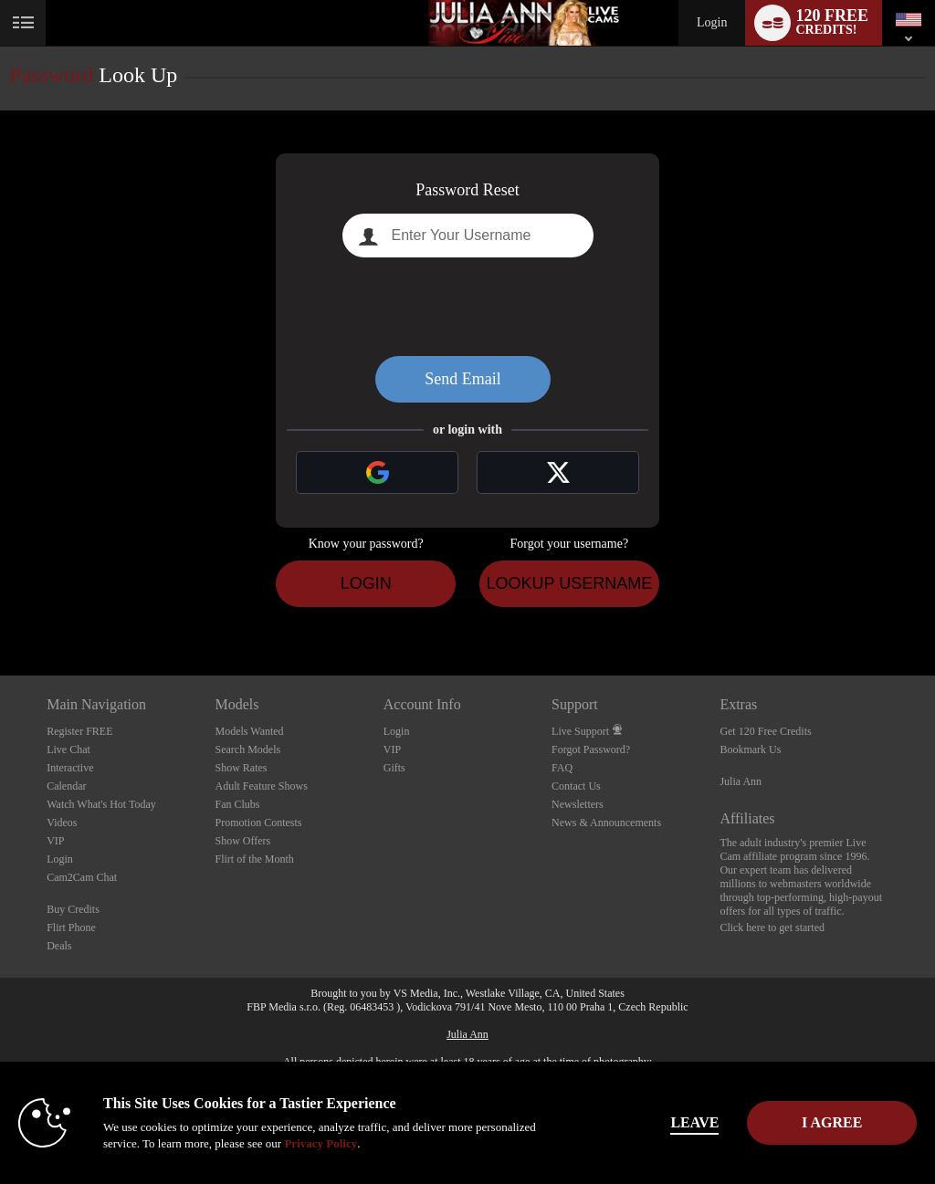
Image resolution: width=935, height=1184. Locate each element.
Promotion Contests (258, 822)
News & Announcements (606, 822)
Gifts (394, 767)
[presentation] (467, 306)
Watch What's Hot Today (101, 804)
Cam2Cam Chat (82, 877)
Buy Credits (73, 909)
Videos (62, 822)
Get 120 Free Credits (765, 731)
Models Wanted (249, 731)
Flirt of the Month (254, 859)
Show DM (0, 607)
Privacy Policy (383, 1143)
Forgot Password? (591, 749)
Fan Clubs (237, 804)
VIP (55, 840)
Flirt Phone (71, 927)
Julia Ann (741, 781)
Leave (649, 1122)
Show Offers (242, 840)
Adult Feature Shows (261, 786)
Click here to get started (772, 927)
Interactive (70, 767)
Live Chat (68, 749)
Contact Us (576, 786)
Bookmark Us (750, 749)
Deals (59, 945)
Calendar (66, 786)
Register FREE (79, 731)
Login (712, 22)
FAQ (562, 767)
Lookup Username (569, 583)
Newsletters (578, 804)
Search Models (247, 749)
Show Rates (241, 767)
